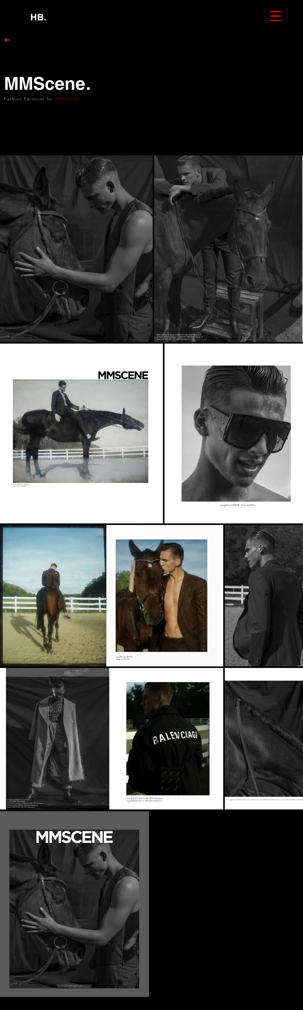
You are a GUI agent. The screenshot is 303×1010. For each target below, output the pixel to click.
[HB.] (38, 17)
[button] (275, 16)
